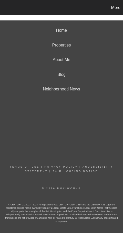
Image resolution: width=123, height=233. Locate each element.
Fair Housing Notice (75, 171)
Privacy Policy (61, 167)
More (115, 7)
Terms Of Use (25, 167)
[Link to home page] (4, 7)
